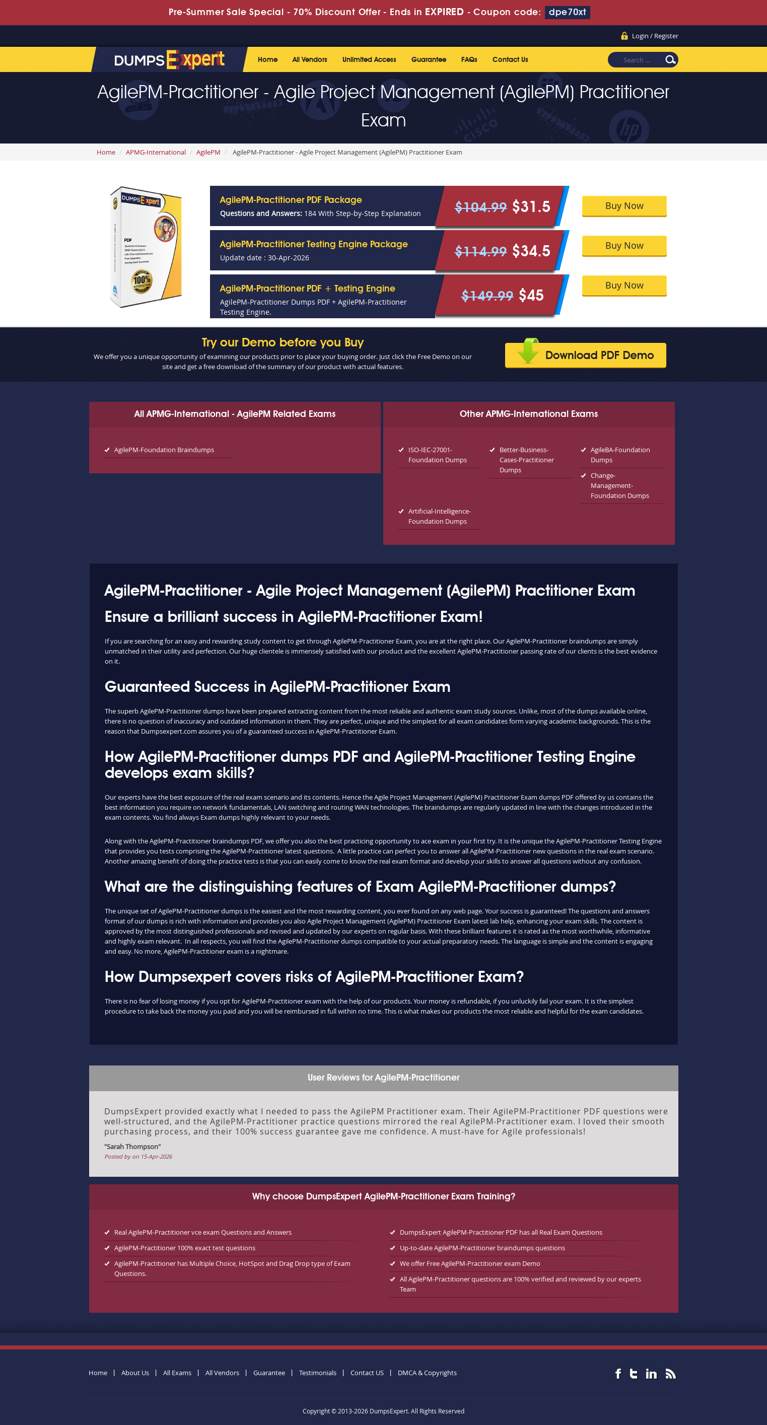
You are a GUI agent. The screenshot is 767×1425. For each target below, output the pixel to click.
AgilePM (208, 152)
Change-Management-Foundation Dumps (620, 485)
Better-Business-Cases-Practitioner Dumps (527, 459)
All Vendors (310, 59)
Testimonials (317, 1372)
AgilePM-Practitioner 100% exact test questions (184, 1247)
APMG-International (156, 152)
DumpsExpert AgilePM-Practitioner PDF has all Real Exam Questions (501, 1232)
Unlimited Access (369, 59)
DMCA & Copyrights (427, 1372)
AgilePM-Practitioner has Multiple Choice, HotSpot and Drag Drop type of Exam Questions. (232, 1268)
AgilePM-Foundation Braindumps (164, 449)
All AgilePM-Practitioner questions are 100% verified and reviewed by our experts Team (520, 1284)
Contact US (367, 1372)
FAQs (469, 59)
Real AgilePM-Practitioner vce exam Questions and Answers (203, 1232)
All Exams (177, 1372)
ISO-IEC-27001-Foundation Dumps (437, 454)
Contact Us (510, 59)
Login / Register (655, 35)
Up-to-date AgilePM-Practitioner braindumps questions (482, 1247)
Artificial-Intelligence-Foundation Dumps (439, 516)
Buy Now (624, 205)
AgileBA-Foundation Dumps (620, 454)
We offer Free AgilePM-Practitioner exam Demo (470, 1263)
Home (267, 59)
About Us (135, 1372)
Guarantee (428, 59)
